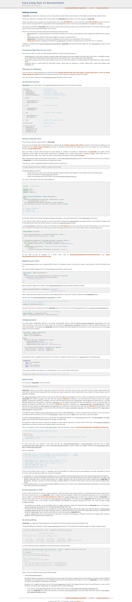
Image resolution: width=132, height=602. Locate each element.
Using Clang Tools (91, 72)
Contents (91, 8)
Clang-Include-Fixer (102, 8)
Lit (31, 392)
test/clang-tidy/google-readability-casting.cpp (92, 427)
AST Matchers (93, 22)
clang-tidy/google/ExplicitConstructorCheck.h (85, 254)
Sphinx (79, 600)
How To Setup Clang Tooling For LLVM (48, 496)
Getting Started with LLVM (73, 145)
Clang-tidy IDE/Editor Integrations (76, 8)
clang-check (31, 40)
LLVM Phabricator (35, 148)
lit (60, 390)
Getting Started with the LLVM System (71, 72)
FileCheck (66, 398)
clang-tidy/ (93, 151)
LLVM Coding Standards (41, 146)
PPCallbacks (68, 22)
